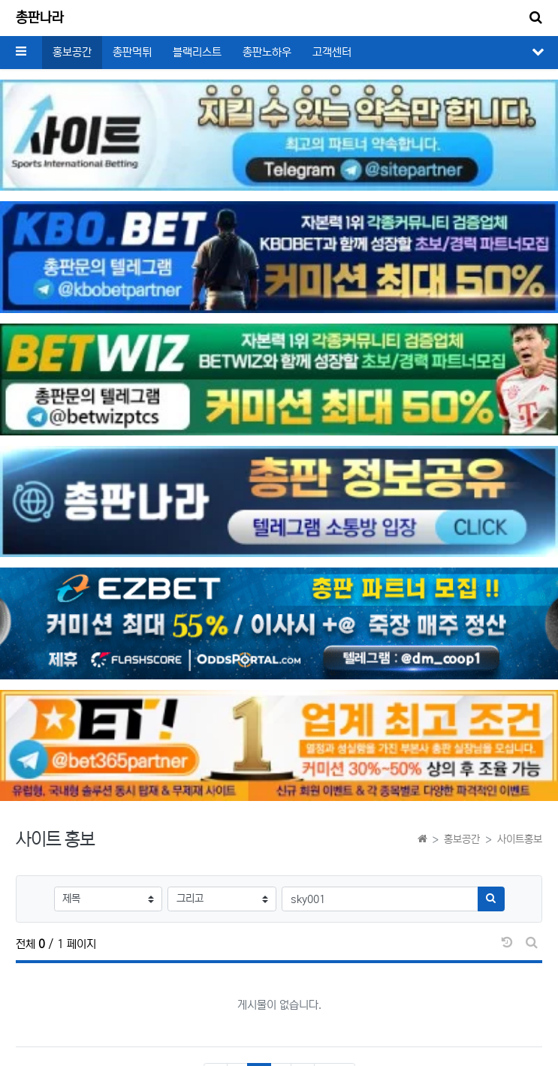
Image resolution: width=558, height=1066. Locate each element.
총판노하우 (267, 52)
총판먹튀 (132, 52)
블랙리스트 (197, 52)
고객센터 (331, 52)
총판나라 (40, 18)
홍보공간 (72, 52)
